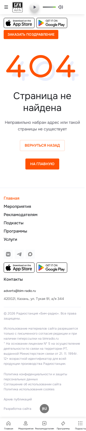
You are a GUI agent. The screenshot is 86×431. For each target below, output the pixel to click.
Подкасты (14, 222)
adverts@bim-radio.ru (20, 291)
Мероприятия (17, 206)
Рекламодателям (21, 214)
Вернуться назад (42, 145)
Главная (11, 198)
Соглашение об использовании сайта (32, 384)
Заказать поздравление (31, 34)
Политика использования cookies (29, 389)
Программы (15, 231)
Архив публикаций (18, 399)
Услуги (10, 239)
